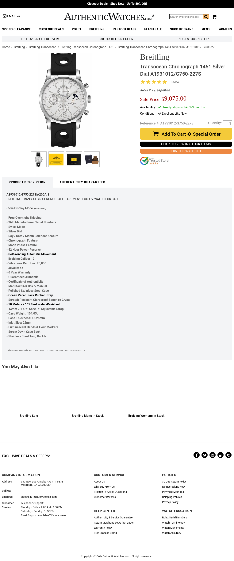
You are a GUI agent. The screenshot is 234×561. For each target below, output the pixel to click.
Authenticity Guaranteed (82, 182)
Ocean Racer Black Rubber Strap (30, 295)
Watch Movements (173, 527)
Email (11, 16)
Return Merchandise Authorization (114, 522)
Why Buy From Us (104, 486)
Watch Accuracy (171, 533)
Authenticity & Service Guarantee (113, 517)
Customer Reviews (105, 497)
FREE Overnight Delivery (40, 39)
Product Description (27, 182)
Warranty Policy (103, 527)
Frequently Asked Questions (110, 492)
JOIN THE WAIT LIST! (186, 151)
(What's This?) (40, 209)
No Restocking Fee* (193, 39)
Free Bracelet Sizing (105, 533)
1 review (174, 82)
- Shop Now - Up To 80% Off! (117, 4)
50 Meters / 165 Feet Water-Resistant (34, 304)
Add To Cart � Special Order (191, 134)
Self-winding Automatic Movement (32, 254)
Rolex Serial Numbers (174, 517)
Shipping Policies (172, 497)
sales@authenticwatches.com (39, 496)
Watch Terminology (173, 522)
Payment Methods (173, 492)
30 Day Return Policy (174, 481)
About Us (99, 481)
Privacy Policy (170, 502)
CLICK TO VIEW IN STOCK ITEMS (186, 144)
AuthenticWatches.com (109, 16)
